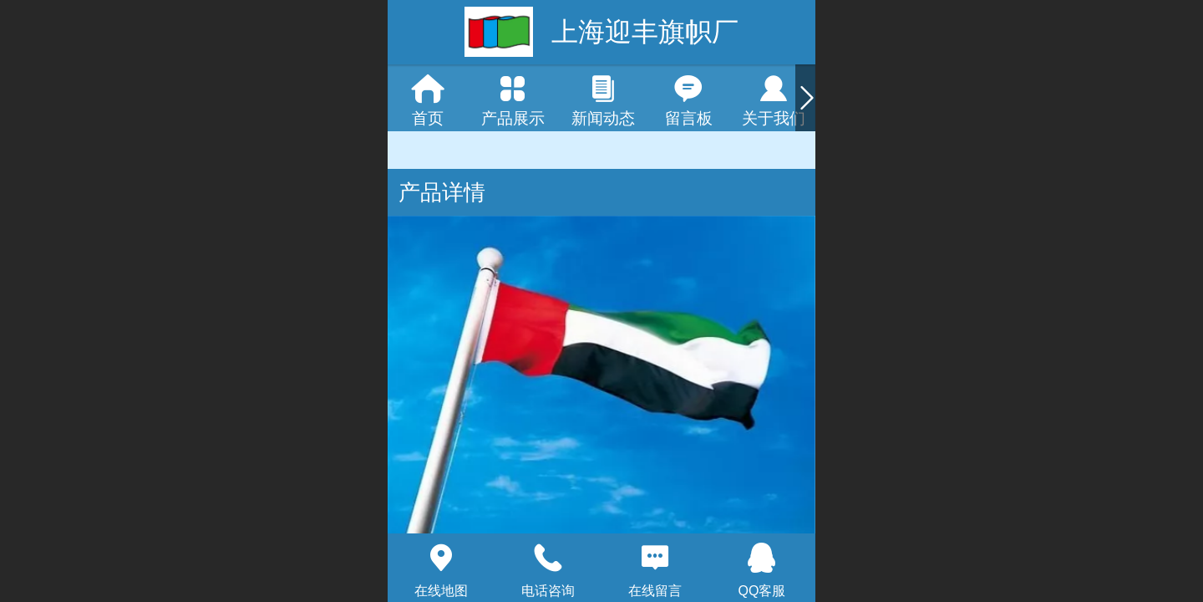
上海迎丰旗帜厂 (645, 32)
